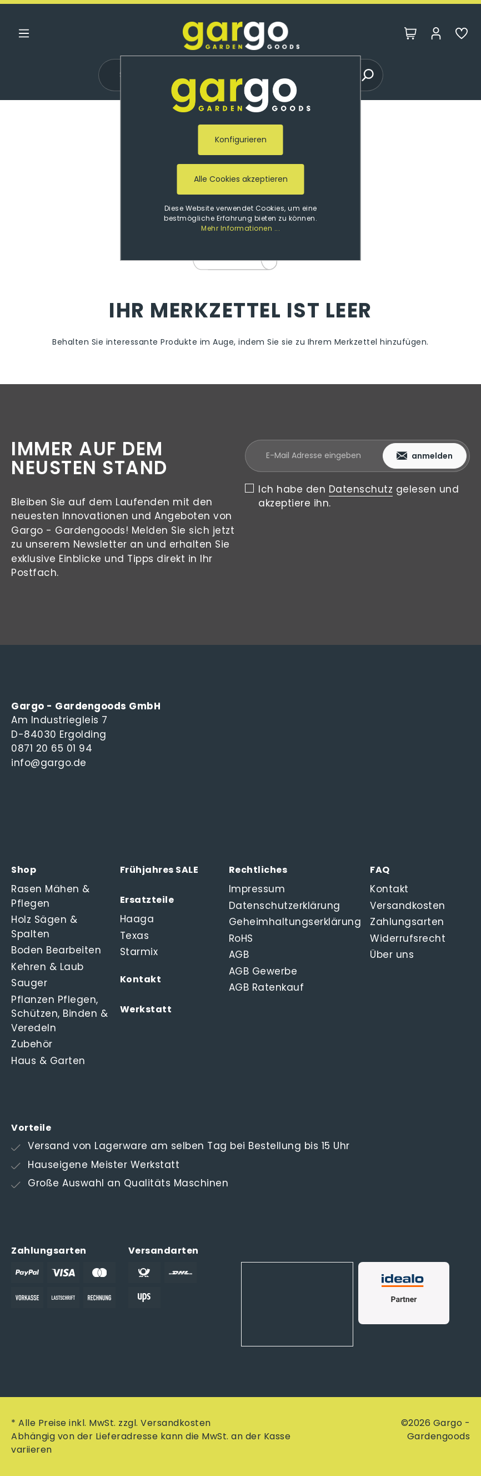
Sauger (29, 983)
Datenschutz (361, 489)
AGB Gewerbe (263, 971)
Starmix (139, 951)
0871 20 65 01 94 (51, 748)
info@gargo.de (49, 762)
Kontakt (141, 979)
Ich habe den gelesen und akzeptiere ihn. (358, 496)
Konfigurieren (241, 139)
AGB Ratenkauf (266, 987)
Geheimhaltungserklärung (295, 921)
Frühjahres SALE (159, 869)
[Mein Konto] (436, 35)
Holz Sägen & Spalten (44, 927)
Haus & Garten (48, 1060)
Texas (134, 935)
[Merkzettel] (461, 35)
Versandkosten (407, 905)
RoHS (241, 938)
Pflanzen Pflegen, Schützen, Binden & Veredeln (59, 1014)
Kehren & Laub (47, 966)
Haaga (137, 919)
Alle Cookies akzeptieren (241, 179)
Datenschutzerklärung (284, 905)
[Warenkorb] (410, 35)
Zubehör (32, 1044)
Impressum (257, 889)
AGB (239, 954)
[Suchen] (367, 75)
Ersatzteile (147, 899)
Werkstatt (146, 1009)
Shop (23, 869)
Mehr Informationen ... (240, 228)
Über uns (392, 954)
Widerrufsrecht (407, 938)
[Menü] (24, 35)
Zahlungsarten (407, 921)
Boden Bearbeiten (56, 950)
